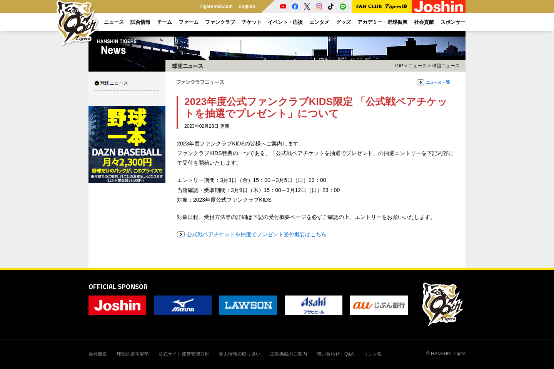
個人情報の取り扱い (239, 354)
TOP (398, 65)
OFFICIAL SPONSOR (118, 286)
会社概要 (97, 354)
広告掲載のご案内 (288, 354)
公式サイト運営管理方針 (184, 354)
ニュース (417, 65)
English (247, 6)
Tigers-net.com (216, 6)
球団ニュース (114, 83)
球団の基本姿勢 (133, 354)
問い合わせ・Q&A (335, 354)
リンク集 (373, 354)
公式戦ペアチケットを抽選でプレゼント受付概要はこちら (257, 234)
